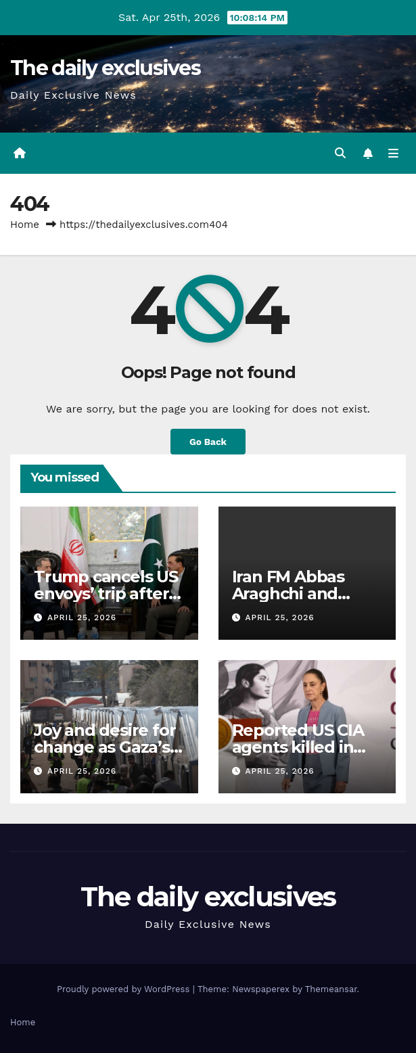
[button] (340, 153)
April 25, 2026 (81, 617)
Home (24, 224)
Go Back (208, 441)
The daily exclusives (105, 67)
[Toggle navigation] (393, 153)
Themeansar (331, 989)
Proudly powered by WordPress (125, 989)
